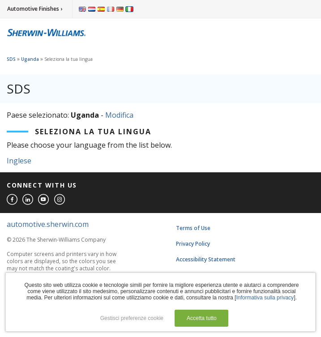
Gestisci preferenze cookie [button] (131, 318)
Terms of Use (193, 228)
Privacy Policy (193, 243)
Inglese (19, 161)
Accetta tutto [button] (202, 318)
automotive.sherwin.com (48, 224)
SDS (11, 59)
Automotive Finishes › (34, 9)
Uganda (30, 59)
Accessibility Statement (205, 259)
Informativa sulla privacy (265, 297)
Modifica (119, 115)
